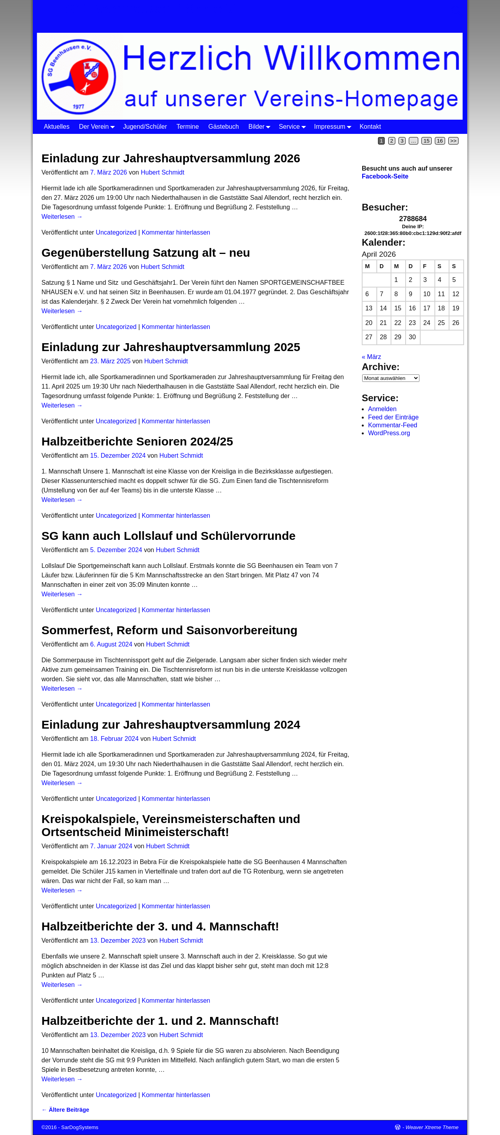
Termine (188, 126)
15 (427, 141)
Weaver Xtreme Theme (432, 1127)
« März (371, 356)
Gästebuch (224, 126)
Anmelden (382, 409)
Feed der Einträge (393, 417)
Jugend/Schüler (145, 126)
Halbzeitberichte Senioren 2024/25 (137, 441)
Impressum (334, 126)
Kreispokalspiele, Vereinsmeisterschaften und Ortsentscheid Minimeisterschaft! (170, 825)
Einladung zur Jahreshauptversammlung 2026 (170, 158)
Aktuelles (57, 126)
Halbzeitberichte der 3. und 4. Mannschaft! (160, 926)
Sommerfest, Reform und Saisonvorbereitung (169, 630)
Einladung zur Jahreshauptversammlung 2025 (170, 346)
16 (440, 141)
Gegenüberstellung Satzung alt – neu (145, 252)
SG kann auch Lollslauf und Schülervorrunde (168, 535)
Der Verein (98, 126)
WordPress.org (389, 433)
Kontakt (370, 126)
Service (294, 126)
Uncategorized (116, 232)
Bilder (261, 126)
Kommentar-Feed (392, 425)
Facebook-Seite (385, 176)
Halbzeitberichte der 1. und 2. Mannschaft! (160, 1020)
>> (453, 141)
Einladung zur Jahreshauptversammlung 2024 (170, 724)
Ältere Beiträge (65, 1110)
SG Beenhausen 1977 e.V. (151, 8)
